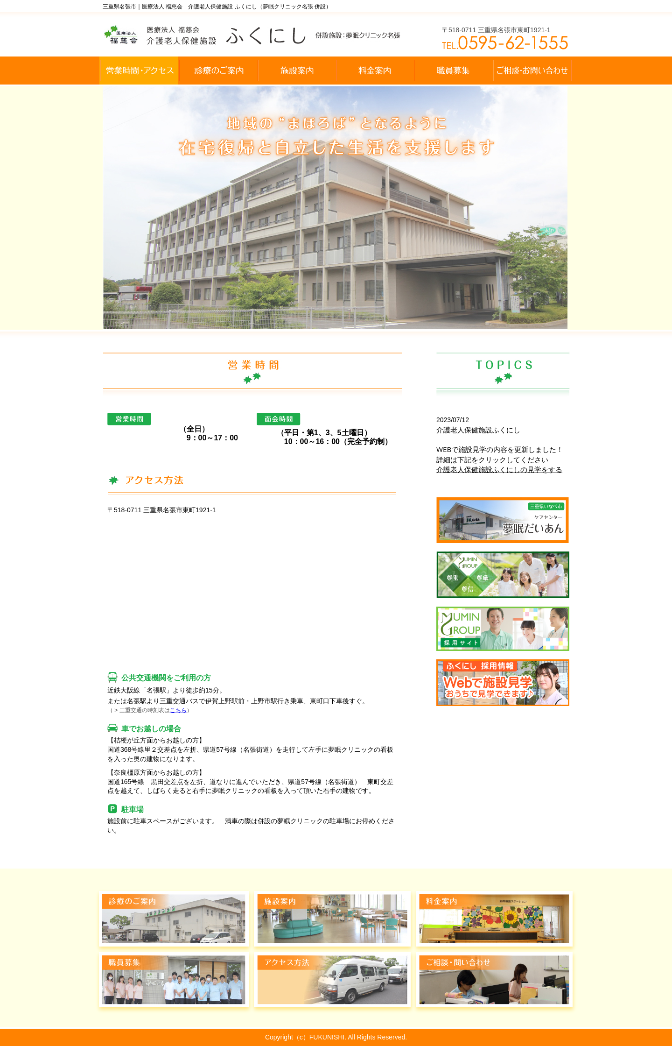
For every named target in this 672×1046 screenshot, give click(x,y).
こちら (178, 710)
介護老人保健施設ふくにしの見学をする (499, 469)
